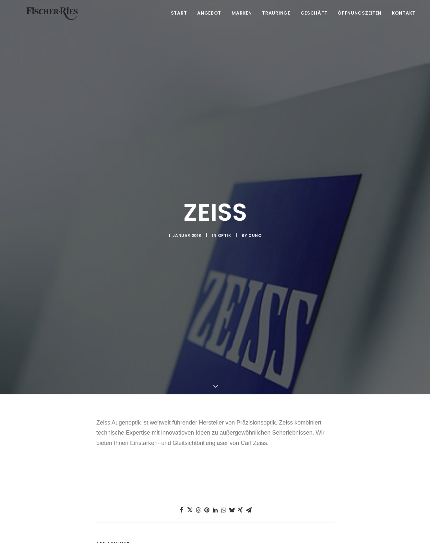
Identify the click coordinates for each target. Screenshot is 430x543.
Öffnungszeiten (359, 22)
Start (179, 22)
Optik (224, 217)
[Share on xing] (240, 474)
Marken (242, 22)
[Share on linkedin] (215, 474)
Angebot (209, 22)
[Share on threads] (198, 474)
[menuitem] (181, 21)
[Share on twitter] (190, 474)
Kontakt (403, 22)
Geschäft (314, 22)
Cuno (254, 217)
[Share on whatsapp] (223, 474)
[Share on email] (249, 474)
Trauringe (276, 22)
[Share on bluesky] (232, 474)
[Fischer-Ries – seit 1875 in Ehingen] (53, 21)
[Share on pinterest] (206, 474)
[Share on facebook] (181, 474)
